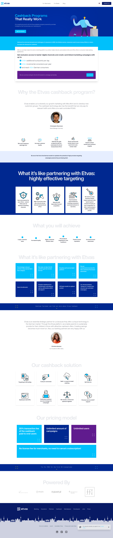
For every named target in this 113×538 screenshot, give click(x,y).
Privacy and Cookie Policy (70, 526)
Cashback (59, 509)
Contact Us (107, 3)
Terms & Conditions (43, 526)
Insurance (44, 509)
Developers (76, 509)
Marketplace (67, 509)
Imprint (51, 526)
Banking (36, 509)
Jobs (83, 509)
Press (88, 509)
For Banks (56, 3)
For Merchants (47, 3)
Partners (51, 509)
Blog (64, 3)
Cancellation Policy (59, 526)
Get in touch (20, 31)
